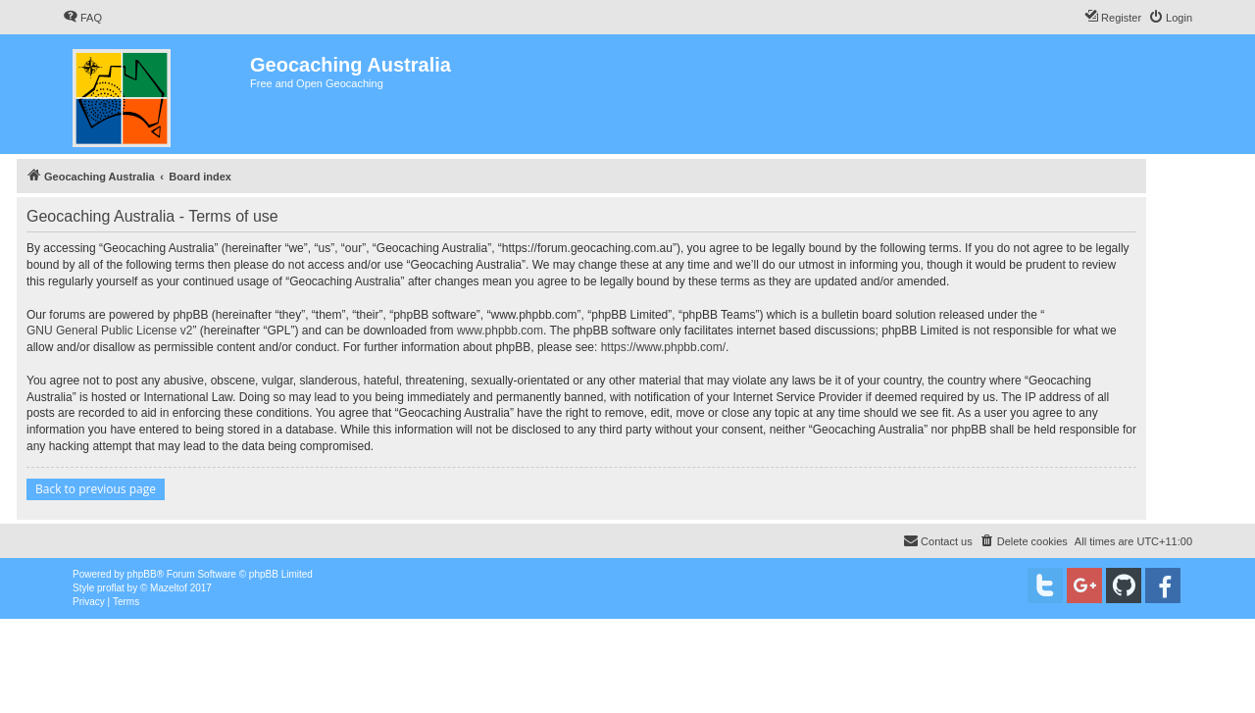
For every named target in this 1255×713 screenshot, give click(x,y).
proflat (111, 588)
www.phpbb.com (500, 330)
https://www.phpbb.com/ (663, 347)
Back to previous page (95, 489)
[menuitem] (82, 17)
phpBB (142, 574)
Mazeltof (168, 588)
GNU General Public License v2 (109, 330)
